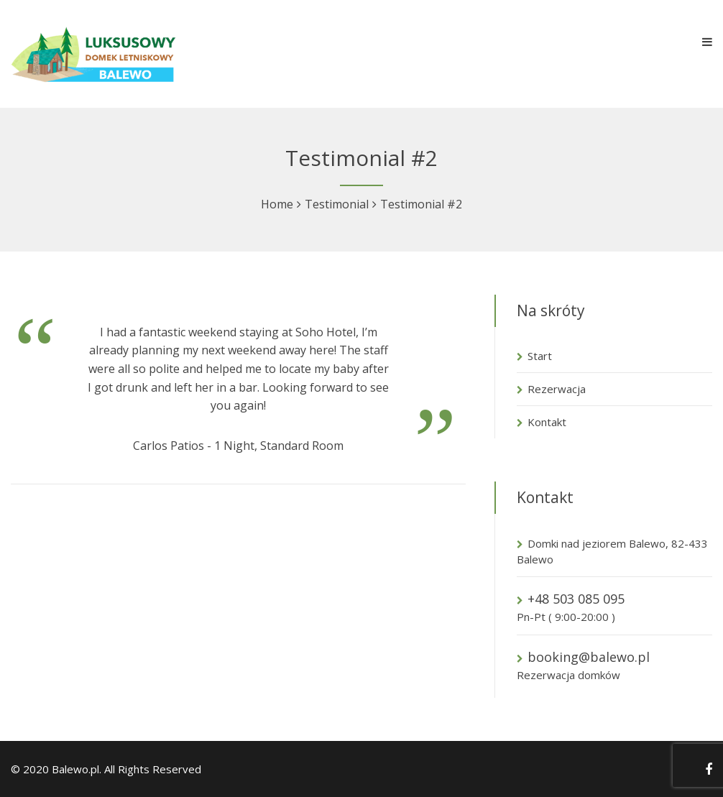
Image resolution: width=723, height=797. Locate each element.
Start (540, 356)
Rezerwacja (557, 389)
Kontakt (547, 422)
